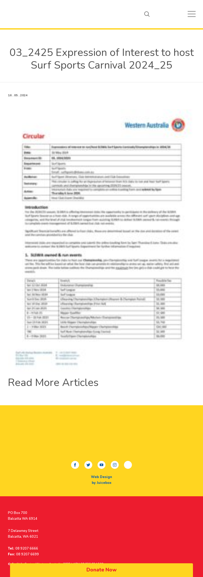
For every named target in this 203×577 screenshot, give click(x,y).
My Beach (17, 14)
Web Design (101, 477)
